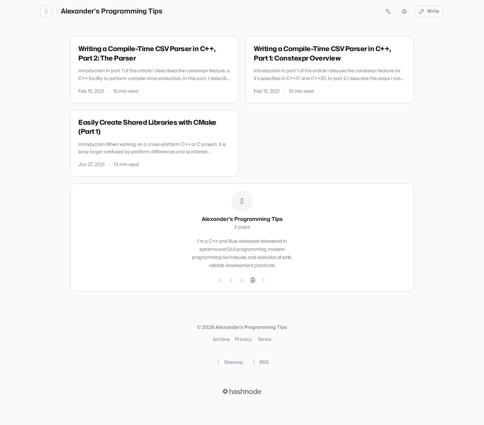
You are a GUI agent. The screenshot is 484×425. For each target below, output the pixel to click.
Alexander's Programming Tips (111, 11)
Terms (264, 340)
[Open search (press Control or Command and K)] (388, 11)
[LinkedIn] (242, 280)
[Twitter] (220, 280)
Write (429, 11)
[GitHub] (231, 280)
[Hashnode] (263, 280)
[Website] (252, 280)
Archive (221, 340)
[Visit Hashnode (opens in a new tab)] (242, 391)
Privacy (243, 340)
